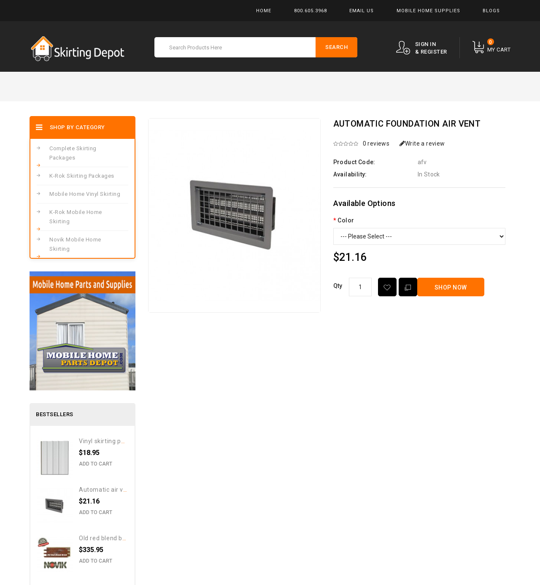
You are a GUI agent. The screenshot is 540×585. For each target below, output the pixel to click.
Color (346, 220)
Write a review (422, 143)
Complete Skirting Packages (73, 153)
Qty (338, 285)
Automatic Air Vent (106, 489)
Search (336, 47)
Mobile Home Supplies (428, 11)
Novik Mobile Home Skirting (75, 244)
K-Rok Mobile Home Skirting (75, 217)
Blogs (491, 11)
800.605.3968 (310, 11)
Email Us (361, 11)
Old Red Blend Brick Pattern (117, 538)
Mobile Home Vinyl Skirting (84, 194)
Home (263, 11)
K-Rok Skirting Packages (81, 176)
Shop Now (451, 287)
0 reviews (376, 143)
